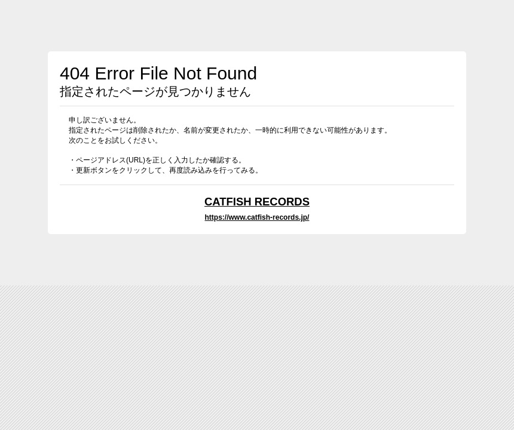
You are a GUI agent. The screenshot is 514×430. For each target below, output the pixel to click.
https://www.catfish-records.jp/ (257, 217)
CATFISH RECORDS (257, 201)
